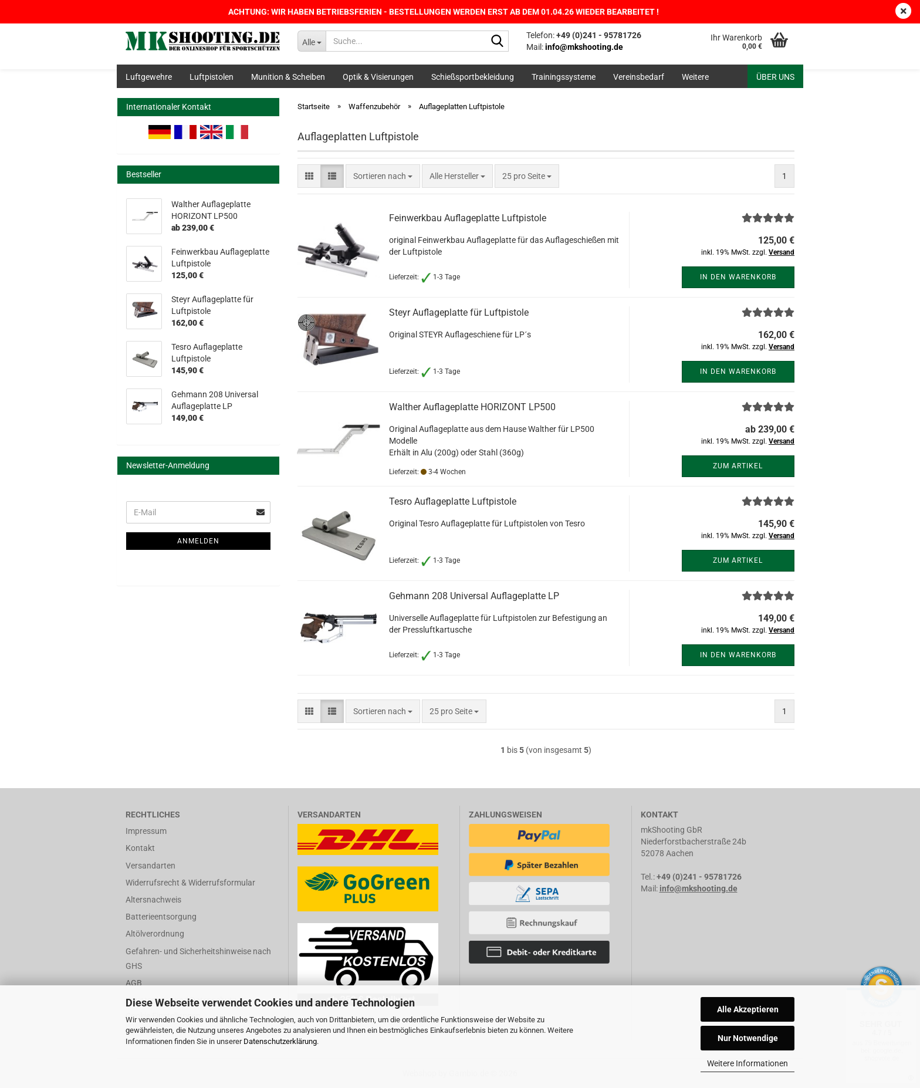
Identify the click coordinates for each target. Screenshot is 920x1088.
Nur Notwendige (748, 1038)
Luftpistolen (212, 77)
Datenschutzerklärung (280, 1041)
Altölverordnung (155, 933)
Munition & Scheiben (288, 77)
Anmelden (198, 541)
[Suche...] (311, 41)
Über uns (775, 77)
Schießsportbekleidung (472, 77)
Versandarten (150, 865)
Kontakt (140, 848)
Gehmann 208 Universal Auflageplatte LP (474, 596)
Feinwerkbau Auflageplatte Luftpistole (467, 218)
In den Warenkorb (738, 277)
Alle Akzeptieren (748, 1009)
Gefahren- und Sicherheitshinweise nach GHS (198, 959)
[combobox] (383, 176)
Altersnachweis (153, 899)
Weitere (695, 77)
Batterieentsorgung (161, 916)
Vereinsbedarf (638, 77)
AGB (134, 983)
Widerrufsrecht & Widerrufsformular (190, 882)
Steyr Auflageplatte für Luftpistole (459, 312)
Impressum (146, 831)
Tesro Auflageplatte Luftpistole (452, 501)
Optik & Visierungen (378, 77)
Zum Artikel (738, 466)
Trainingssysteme (564, 77)
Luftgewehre (149, 77)
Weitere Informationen (747, 1063)
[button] (309, 176)
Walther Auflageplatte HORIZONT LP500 (472, 407)
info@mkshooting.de (698, 888)
